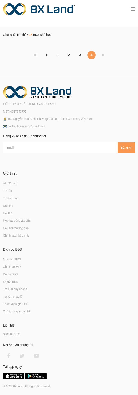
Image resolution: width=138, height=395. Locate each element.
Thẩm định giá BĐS (15, 304)
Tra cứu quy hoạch (15, 289)
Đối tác (7, 213)
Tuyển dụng (10, 198)
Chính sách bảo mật (16, 235)
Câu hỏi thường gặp (16, 228)
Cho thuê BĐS (12, 266)
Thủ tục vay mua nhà (16, 311)
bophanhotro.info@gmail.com (24, 127)
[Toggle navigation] (133, 9)
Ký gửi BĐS (10, 281)
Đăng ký (126, 147)
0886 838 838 (12, 334)
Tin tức (7, 190)
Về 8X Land (10, 183)
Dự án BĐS (10, 274)
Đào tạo (8, 205)
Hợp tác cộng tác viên (17, 220)
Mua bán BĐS (12, 259)
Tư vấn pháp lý (12, 296)
